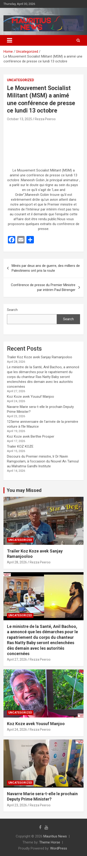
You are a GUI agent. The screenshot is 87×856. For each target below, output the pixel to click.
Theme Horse (49, 842)
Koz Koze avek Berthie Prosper (30, 436)
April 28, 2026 (17, 562)
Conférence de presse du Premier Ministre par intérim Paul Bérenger (43, 287)
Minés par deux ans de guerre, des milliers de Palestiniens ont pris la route (46, 268)
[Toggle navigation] (9, 40)
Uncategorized (20, 80)
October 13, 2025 (19, 119)
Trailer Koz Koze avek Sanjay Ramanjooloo (39, 357)
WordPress (58, 848)
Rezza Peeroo (45, 119)
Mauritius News (55, 836)
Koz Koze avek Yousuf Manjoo (30, 396)
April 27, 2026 (17, 659)
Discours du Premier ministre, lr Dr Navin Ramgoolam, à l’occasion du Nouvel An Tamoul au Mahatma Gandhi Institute (43, 461)
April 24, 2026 (17, 729)
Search (12, 310)
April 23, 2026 (17, 805)
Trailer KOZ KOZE (20, 446)
